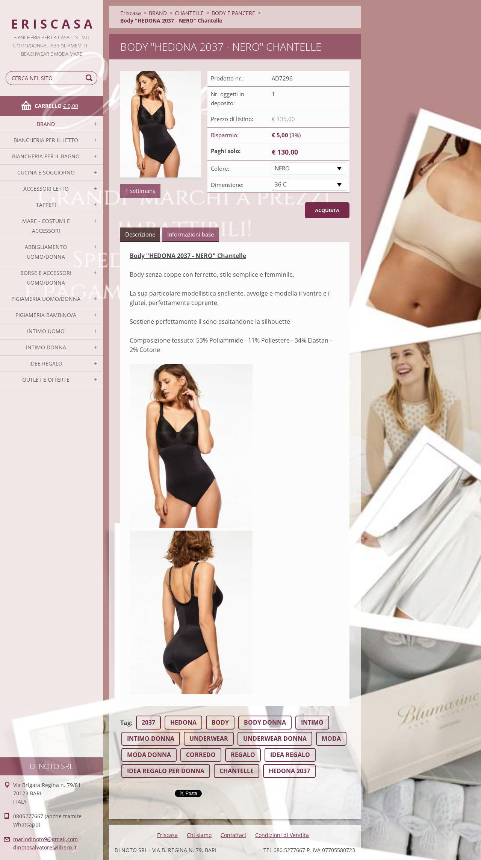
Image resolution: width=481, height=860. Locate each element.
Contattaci (233, 835)
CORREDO (201, 755)
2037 (148, 722)
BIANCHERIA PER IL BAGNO (46, 156)
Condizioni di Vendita (282, 835)
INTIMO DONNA (46, 347)
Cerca (90, 78)
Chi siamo (199, 835)
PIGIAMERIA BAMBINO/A (45, 315)
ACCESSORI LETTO (46, 188)
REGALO (243, 755)
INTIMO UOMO (46, 331)
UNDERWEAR (208, 738)
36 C (280, 184)
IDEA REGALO (290, 755)
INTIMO (312, 722)
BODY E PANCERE (233, 13)
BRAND (46, 123)
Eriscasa (130, 13)
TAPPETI (46, 204)
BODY (220, 722)
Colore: (220, 168)
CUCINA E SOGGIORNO (46, 172)
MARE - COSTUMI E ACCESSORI (46, 225)
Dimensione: (227, 184)
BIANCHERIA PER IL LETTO (46, 140)
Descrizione (140, 234)
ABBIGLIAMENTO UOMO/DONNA (46, 251)
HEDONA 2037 (289, 771)
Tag (125, 723)
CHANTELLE (189, 13)
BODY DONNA (265, 722)
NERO (282, 168)
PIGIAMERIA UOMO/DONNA (45, 298)
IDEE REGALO (45, 363)
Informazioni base (190, 234)
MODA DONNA (149, 755)
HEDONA (183, 722)
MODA (331, 738)
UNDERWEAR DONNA (275, 738)
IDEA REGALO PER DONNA (165, 771)
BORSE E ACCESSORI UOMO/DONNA (45, 277)
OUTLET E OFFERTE (46, 379)
